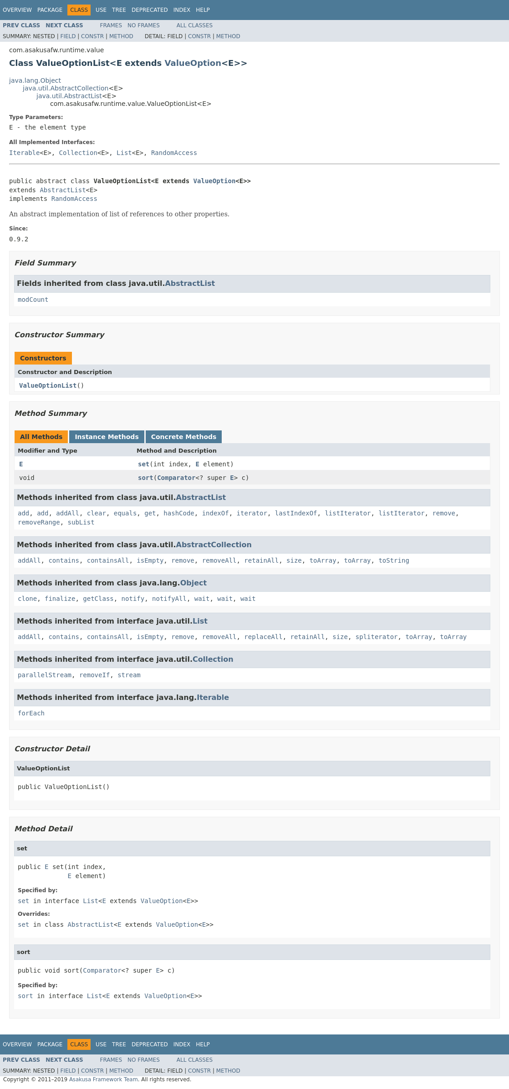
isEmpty (150, 560)
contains (63, 560)
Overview (17, 10)
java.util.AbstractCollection (65, 88)
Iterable (24, 152)
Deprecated (150, 10)
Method (121, 36)
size (294, 560)
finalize (60, 598)
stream (129, 675)
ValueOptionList (47, 385)
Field (68, 36)
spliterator (377, 636)
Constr (92, 36)
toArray (323, 560)
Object (193, 583)
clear (96, 513)
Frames (111, 25)
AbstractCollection (214, 544)
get (150, 513)
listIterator (348, 513)
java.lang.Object (35, 80)
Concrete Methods (184, 436)
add (23, 513)
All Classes (195, 25)
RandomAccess (174, 152)
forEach (31, 713)
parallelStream (44, 675)
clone (27, 598)
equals (125, 513)
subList (81, 522)
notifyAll (169, 598)
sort (145, 477)
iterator (252, 513)
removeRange (39, 522)
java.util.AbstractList (69, 96)
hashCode (178, 513)
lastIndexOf (296, 513)
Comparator (176, 477)
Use (101, 10)
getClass (98, 598)
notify (133, 598)
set (143, 464)
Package (49, 10)
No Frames (143, 25)
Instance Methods (106, 436)
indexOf (215, 513)
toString (393, 560)
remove (443, 513)
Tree (119, 10)
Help (203, 10)
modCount (33, 299)
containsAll (108, 560)
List (124, 152)
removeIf (94, 675)
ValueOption (193, 63)
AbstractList (63, 190)
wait (202, 598)
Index (182, 10)
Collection (78, 152)
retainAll (261, 560)
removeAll (219, 560)
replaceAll (263, 636)
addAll (67, 513)
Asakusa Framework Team (103, 1079)
